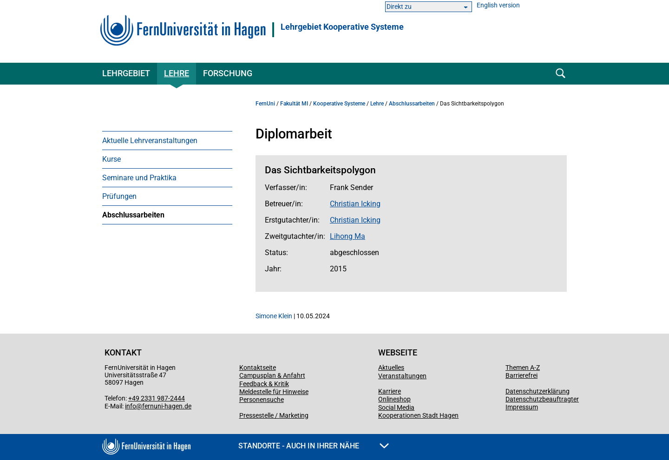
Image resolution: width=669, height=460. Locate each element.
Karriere (389, 391)
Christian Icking (355, 203)
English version (498, 5)
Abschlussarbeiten (133, 214)
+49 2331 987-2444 (156, 398)
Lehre (176, 73)
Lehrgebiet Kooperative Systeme (342, 27)
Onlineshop (394, 399)
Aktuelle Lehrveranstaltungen (149, 140)
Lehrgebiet (126, 73)
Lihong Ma (347, 236)
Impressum (521, 407)
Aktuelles (391, 367)
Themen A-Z (522, 367)
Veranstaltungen (402, 376)
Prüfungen (119, 196)
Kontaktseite (257, 367)
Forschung (227, 73)
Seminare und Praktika (139, 177)
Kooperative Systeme (339, 103)
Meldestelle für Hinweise (273, 391)
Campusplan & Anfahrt (272, 375)
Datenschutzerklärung (537, 391)
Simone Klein (274, 316)
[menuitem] (167, 140)
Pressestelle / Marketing (273, 415)
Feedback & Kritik (264, 384)
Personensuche (261, 399)
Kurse (111, 159)
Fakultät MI (294, 103)
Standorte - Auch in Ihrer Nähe (313, 445)
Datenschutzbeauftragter (542, 399)
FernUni (265, 103)
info (130, 406)
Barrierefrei (521, 375)
